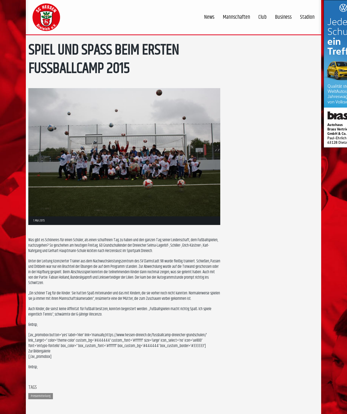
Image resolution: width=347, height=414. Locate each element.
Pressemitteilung (40, 396)
